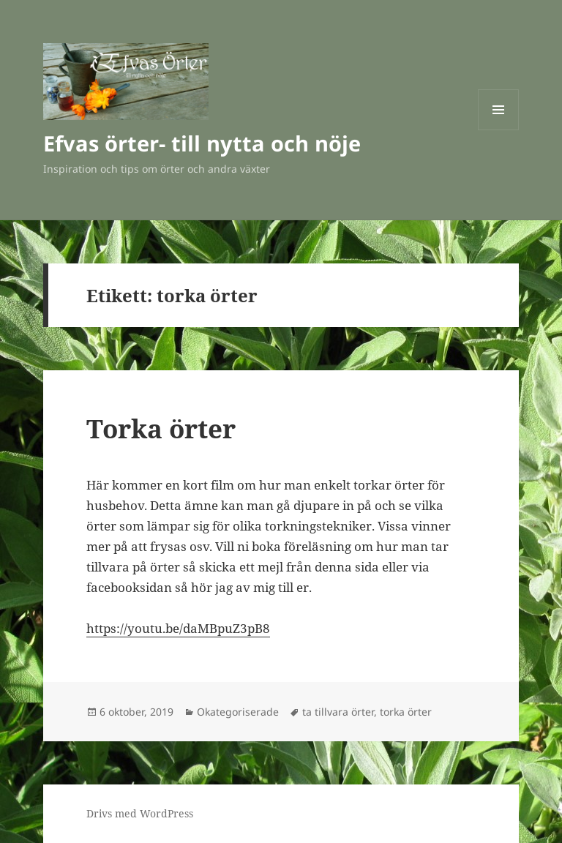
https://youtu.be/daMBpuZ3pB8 (178, 628)
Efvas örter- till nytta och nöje (202, 143)
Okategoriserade (238, 712)
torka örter (406, 712)
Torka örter (161, 428)
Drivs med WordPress (139, 813)
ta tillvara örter (338, 712)
